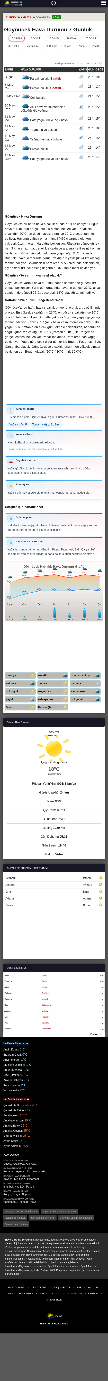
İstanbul (54, 878)
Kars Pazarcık (11, 1085)
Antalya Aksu (11, 1115)
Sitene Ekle (54, 1299)
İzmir (54, 891)
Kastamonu (10, 1201)
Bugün (67, 46)
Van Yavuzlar (11, 1090)
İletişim (93, 1293)
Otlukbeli (45, 993)
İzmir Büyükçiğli (12, 1135)
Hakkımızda (26, 1293)
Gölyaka (31, 1163)
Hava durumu (13, 3)
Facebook (79, 1258)
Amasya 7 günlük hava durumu (21, 1211)
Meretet (45, 987)
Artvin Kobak (11, 1049)
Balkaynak (46, 1029)
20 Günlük (72, 38)
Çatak (44, 981)
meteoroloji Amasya (15, 1217)
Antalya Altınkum (13, 1120)
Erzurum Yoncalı (13, 1069)
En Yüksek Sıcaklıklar (16, 1099)
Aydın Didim (10, 1140)
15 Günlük (53, 38)
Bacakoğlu (53, 707)
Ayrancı (20, 1171)
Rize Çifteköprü (12, 1075)
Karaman (8, 1171)
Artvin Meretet (11, 1059)
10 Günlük (35, 38)
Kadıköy (19, 1186)
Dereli (21, 707)
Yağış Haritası (61, 1287)
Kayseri (7, 1179)
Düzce (7, 1163)
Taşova (53, 683)
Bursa (54, 905)
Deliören (45, 1011)
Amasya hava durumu (16, 1224)
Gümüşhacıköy (86, 675)
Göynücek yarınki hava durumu (76, 1217)
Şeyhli (21, 699)
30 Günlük (13, 46)
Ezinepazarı (53, 699)
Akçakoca (18, 1163)
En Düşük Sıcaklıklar (16, 1043)
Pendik (30, 1186)
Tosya (33, 1201)
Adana (54, 898)
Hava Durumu (16, 1287)
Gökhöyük (21, 691)
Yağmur (93, 1287)
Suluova (21, 683)
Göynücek (53, 691)
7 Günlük (17, 38)
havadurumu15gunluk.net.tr (81, 1266)
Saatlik (96, 46)
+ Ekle (56, 17)
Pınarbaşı (33, 1179)
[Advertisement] (54, 188)
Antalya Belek (11, 1125)
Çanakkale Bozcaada (16, 1105)
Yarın (82, 46)
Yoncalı (45, 999)
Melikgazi (19, 1179)
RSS (10, 1293)
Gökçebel (86, 699)
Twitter (89, 1258)
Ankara (54, 884)
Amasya (21, 675)
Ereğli (16, 1194)
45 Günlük (32, 46)
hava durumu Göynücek (42, 1217)
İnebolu (23, 1201)
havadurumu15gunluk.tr (18, 1266)
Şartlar (76, 1293)
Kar (79, 1287)
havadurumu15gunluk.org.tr (20, 1270)
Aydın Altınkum (12, 1146)
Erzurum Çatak (12, 1054)
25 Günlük (91, 38)
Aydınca (86, 683)
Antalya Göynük (13, 1130)
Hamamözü (86, 691)
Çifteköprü (46, 1005)
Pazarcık (45, 1017)
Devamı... (97, 1034)
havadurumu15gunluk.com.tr (48, 1266)
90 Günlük (51, 46)
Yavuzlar (45, 1023)
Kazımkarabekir (36, 1171)
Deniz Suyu (39, 1287)
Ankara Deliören (13, 1080)
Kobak (44, 975)
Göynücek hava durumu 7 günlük (59, 1211)
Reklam (45, 1293)
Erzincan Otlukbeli (14, 1064)
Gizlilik (60, 1293)
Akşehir (25, 1194)
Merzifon (53, 675)
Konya (7, 1194)
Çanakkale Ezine (13, 1110)
